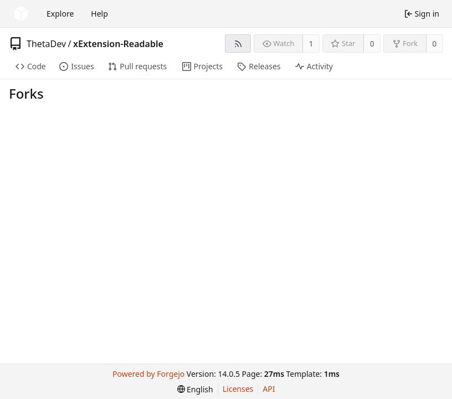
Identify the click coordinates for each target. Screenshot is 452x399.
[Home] (21, 14)
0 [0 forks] (434, 43)
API (269, 388)
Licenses (238, 388)
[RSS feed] (238, 43)
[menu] (195, 389)
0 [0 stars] (372, 43)
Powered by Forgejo (148, 374)
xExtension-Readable (118, 43)
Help (99, 13)
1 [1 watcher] (311, 43)
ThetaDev (46, 43)
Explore (60, 13)
